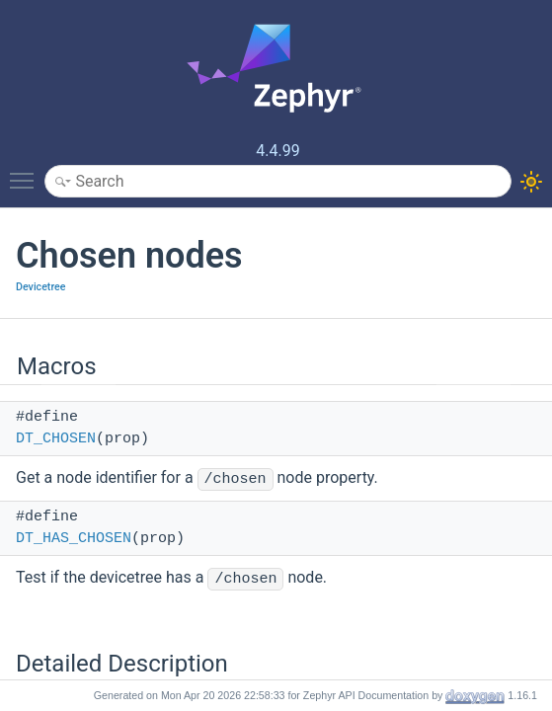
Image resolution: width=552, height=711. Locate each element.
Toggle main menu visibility (26, 172)
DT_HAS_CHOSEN (73, 538)
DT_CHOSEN (56, 439)
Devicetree (41, 286)
